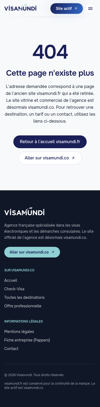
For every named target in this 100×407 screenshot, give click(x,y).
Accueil (10, 280)
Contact (11, 348)
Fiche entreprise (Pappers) (27, 340)
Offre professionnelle (22, 306)
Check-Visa (14, 289)
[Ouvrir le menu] (90, 8)
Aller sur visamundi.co (50, 158)
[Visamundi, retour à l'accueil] (20, 8)
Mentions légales (19, 331)
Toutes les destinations (24, 297)
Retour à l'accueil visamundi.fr (50, 141)
